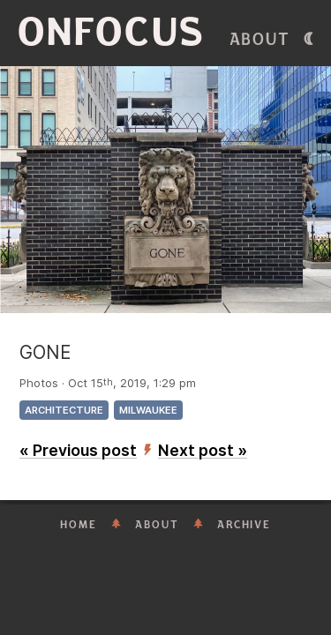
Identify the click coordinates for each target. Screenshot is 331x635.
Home (78, 525)
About (259, 40)
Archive (244, 525)
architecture (64, 410)
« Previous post (78, 450)
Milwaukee (148, 410)
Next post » (202, 450)
